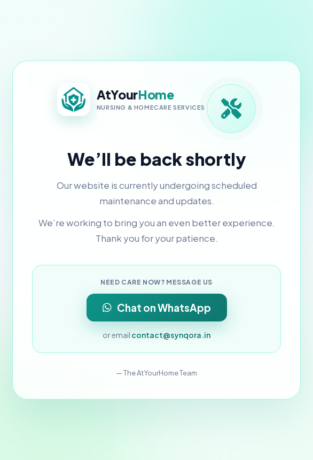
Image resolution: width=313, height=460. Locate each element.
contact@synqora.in (170, 335)
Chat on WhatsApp (157, 307)
